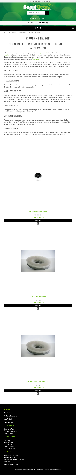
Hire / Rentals (8, 422)
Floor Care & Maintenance (17, 33)
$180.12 (38, 217)
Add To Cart (38, 223)
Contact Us (46, 1)
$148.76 (38, 302)
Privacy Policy (8, 433)
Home (5, 33)
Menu (38, 28)
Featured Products (10, 416)
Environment (8, 444)
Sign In (32, 18)
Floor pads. (35, 59)
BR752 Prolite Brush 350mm (38, 212)
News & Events (37, 1)
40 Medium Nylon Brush (38, 297)
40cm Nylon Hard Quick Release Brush (38, 382)
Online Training (9, 446)
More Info (38, 220)
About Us (28, 1)
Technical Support (10, 448)
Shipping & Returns (10, 429)
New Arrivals (8, 419)
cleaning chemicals (41, 53)
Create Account (40, 18)
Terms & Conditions (10, 431)
